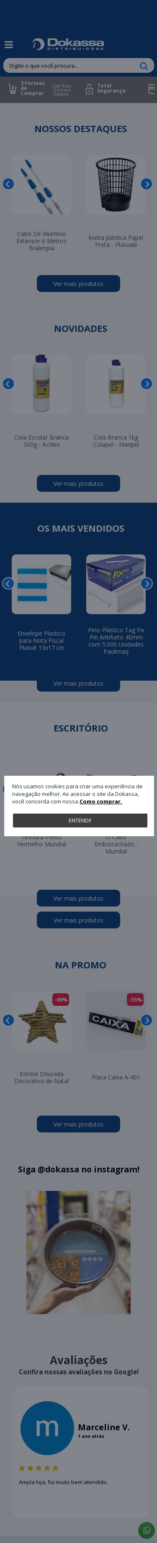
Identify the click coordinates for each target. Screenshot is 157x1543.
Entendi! (80, 820)
